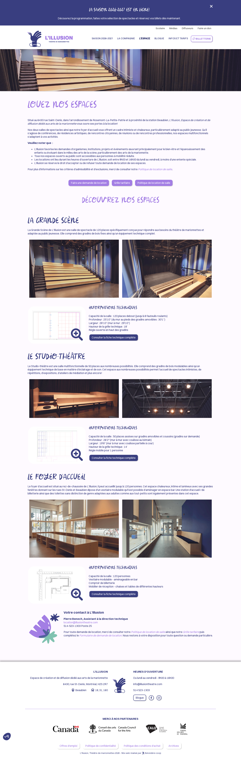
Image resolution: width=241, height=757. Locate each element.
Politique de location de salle (155, 169)
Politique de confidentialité (100, 745)
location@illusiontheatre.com (81, 622)
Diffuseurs (187, 28)
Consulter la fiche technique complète (114, 337)
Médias (173, 28)
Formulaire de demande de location (100, 635)
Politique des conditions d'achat (142, 745)
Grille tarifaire (122, 182)
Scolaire (160, 28)
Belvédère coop (153, 753)
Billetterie (201, 39)
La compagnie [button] (126, 38)
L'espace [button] (144, 38)
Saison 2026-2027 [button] (102, 38)
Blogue (159, 38)
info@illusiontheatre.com (147, 684)
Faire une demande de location (89, 182)
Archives (173, 745)
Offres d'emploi (68, 745)
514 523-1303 (141, 690)
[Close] (211, 7)
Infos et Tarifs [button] (178, 38)
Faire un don (204, 28)
